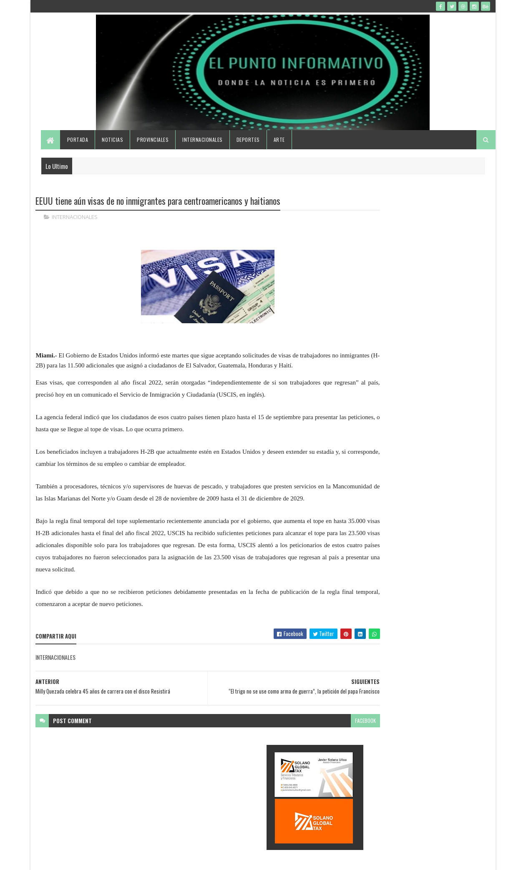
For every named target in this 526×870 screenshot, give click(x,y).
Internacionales (203, 151)
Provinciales (153, 151)
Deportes (248, 151)
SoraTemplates (75, 858)
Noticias (113, 151)
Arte (279, 151)
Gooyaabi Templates (144, 858)
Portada (78, 151)
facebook (324, 748)
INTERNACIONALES (75, 229)
